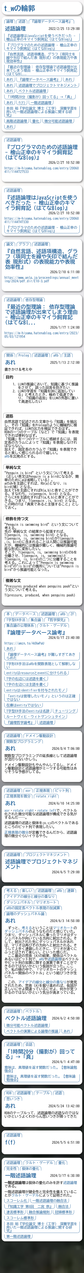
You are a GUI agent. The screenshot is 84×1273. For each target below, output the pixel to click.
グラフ (25, 244)
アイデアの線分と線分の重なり (32, 912)
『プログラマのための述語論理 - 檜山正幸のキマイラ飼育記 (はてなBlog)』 (41, 46)
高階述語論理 (16, 121)
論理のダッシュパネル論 (27, 930)
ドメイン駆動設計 (41, 752)
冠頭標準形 (65, 1242)
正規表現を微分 (20, 812)
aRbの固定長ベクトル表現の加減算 (35, 924)
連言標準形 (16, 1242)
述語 (21, 21)
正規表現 (44, 806)
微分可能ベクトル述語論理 (28, 1048)
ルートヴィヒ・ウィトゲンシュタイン (37, 733)
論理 (9, 21)
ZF (74, 624)
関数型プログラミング (25, 757)
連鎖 (72, 907)
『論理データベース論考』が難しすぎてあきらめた (41, 666)
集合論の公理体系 (22, 636)
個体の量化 (32, 1195)
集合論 (37, 630)
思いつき (15, 1122)
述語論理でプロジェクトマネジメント (47, 85)
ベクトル (34, 1034)
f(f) (21, 102)
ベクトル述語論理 (32, 91)
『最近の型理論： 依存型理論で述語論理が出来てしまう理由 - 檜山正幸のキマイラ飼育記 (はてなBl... (41, 70)
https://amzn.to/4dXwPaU (26, 653)
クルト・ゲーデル (54, 636)
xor (29, 806)
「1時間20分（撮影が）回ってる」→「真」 (40, 97)
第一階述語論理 (20, 1266)
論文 (11, 244)
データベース (27, 624)
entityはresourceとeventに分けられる (38, 683)
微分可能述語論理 (58, 121)
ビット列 (63, 806)
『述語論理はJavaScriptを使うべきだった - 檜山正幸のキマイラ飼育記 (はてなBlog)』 (40, 37)
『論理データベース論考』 (51, 21)
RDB (10, 1116)
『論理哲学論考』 (22, 738)
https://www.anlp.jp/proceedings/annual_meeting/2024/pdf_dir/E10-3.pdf (41, 279)
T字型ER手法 (17, 630)
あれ (9, 79)
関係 (11, 355)
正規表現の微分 (18, 848)
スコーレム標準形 (22, 1248)
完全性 (13, 1195)
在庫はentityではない (25, 715)
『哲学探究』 (58, 630)
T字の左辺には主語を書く (28, 695)
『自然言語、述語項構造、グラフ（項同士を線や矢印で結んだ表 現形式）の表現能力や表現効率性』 (41, 57)
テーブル (44, 1116)
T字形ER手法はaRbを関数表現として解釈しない (41, 675)
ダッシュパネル (20, 918)
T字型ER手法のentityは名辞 (29, 721)
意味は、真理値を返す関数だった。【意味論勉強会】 (41, 1101)
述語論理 (15, 28)
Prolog (25, 355)
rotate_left (48, 826)
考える (13, 907)
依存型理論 (35, 300)
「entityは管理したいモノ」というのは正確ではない (41, 708)
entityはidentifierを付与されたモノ (37, 700)
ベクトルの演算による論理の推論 (34, 1054)
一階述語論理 (41, 102)
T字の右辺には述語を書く (28, 689)
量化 (35, 121)
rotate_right (47, 812)
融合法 (65, 1236)
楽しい (29, 907)
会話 (30, 1067)
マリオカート (47, 918)
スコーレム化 (18, 1230)
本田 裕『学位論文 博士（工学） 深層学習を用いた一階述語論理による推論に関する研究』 (41, 112)
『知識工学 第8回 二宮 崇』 (31, 1236)
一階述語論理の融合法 (51, 1230)
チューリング (18, 727)
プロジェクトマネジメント (47, 870)
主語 (68, 355)
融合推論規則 (40, 1242)
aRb (57, 355)
